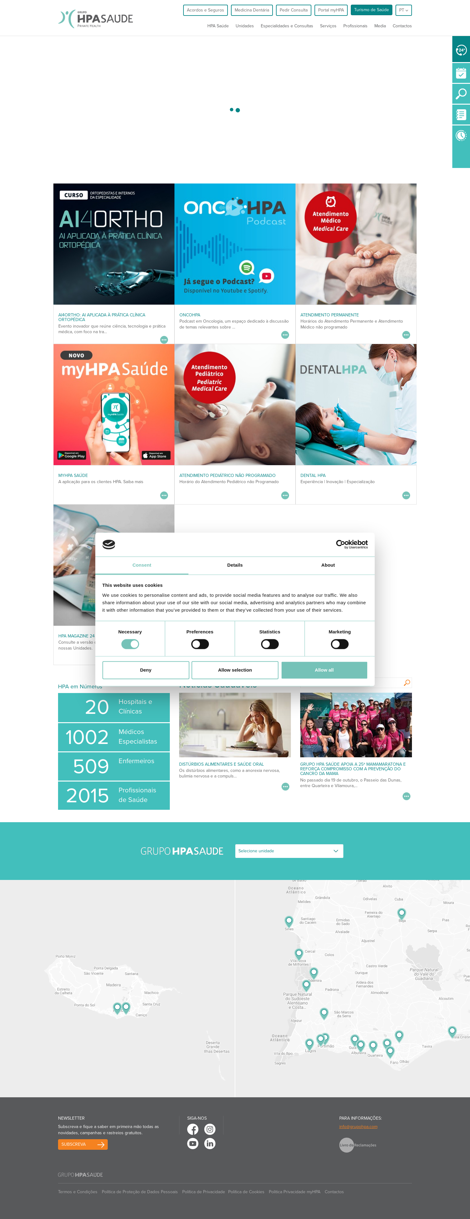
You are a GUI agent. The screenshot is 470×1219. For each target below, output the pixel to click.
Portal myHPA (331, 10)
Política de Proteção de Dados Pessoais (140, 1191)
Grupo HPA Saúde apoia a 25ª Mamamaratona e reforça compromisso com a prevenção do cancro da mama (353, 769)
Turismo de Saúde (371, 9)
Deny (145, 670)
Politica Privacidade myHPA (294, 1191)
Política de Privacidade (203, 1191)
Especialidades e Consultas (287, 26)
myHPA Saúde (73, 475)
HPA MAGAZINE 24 (76, 636)
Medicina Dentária (252, 10)
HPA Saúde (218, 26)
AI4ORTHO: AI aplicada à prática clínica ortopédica (101, 317)
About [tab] (328, 565)
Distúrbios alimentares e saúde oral (221, 764)
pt (403, 10)
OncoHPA (189, 315)
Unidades (245, 26)
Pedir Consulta (294, 10)
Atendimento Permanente (330, 315)
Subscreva (73, 1144)
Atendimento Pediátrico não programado (227, 475)
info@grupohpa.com (358, 1126)
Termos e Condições (77, 1191)
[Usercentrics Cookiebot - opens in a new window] (341, 544)
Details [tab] (235, 565)
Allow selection (235, 670)
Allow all (324, 670)
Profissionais (355, 26)
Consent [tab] (142, 565)
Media (380, 26)
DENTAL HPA (313, 475)
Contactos (402, 26)
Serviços (328, 26)
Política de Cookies (246, 1191)
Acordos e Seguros (205, 10)
